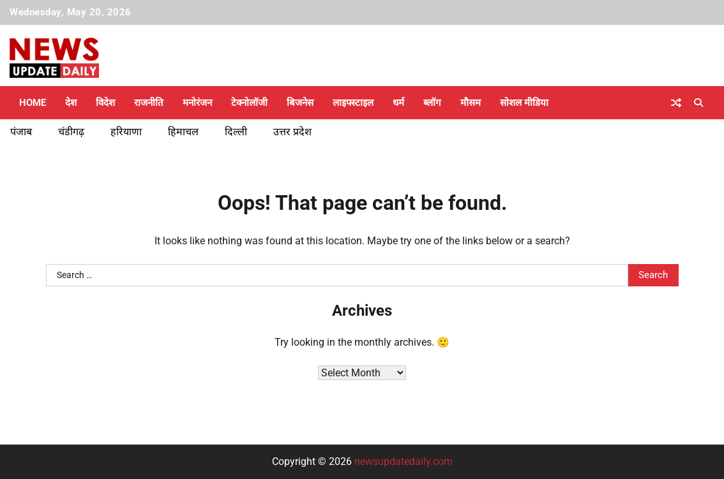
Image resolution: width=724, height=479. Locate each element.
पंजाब (21, 132)
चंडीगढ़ (71, 132)
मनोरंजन (197, 102)
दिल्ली (236, 132)
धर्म (398, 102)
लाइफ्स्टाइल (353, 102)
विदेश (105, 102)
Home (32, 102)
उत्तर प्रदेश (292, 132)
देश (71, 102)
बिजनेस (300, 102)
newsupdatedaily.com (403, 461)
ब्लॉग (432, 102)
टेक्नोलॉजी (249, 102)
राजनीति (148, 102)
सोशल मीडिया (524, 102)
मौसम (470, 102)
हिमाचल (183, 132)
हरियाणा (126, 132)
